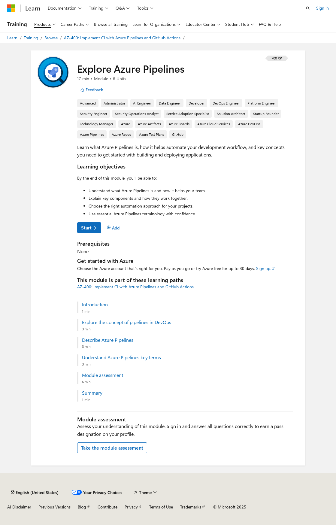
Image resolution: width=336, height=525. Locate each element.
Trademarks (190, 507)
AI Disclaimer (19, 507)
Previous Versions (54, 507)
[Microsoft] (11, 8)
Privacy (131, 507)
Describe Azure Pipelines (107, 340)
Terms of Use (161, 507)
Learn (13, 38)
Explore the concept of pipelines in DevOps (126, 322)
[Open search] (308, 8)
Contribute (107, 507)
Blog (82, 507)
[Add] (113, 227)
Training (31, 38)
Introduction (95, 305)
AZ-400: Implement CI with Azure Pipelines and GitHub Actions (123, 38)
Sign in (322, 8)
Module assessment (102, 375)
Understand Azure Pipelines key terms (121, 357)
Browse (51, 38)
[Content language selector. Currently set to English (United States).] (34, 492)
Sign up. (263, 268)
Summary (92, 393)
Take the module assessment (112, 448)
